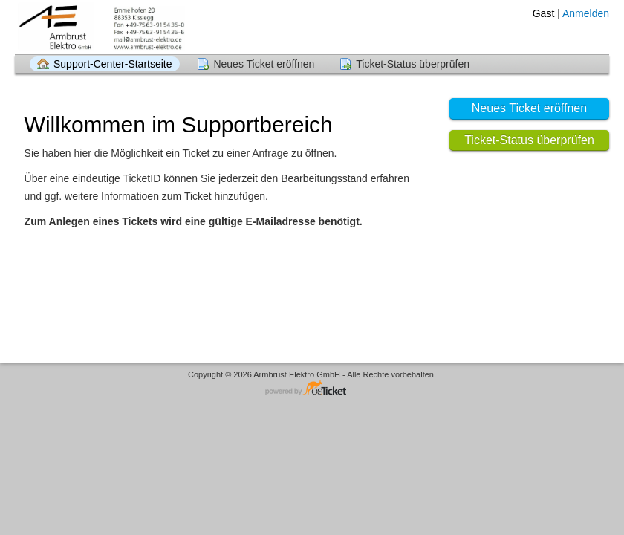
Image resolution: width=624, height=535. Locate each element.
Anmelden (585, 13)
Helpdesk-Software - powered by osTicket (312, 389)
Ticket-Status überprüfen (412, 64)
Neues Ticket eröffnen (263, 64)
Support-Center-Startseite (112, 64)
